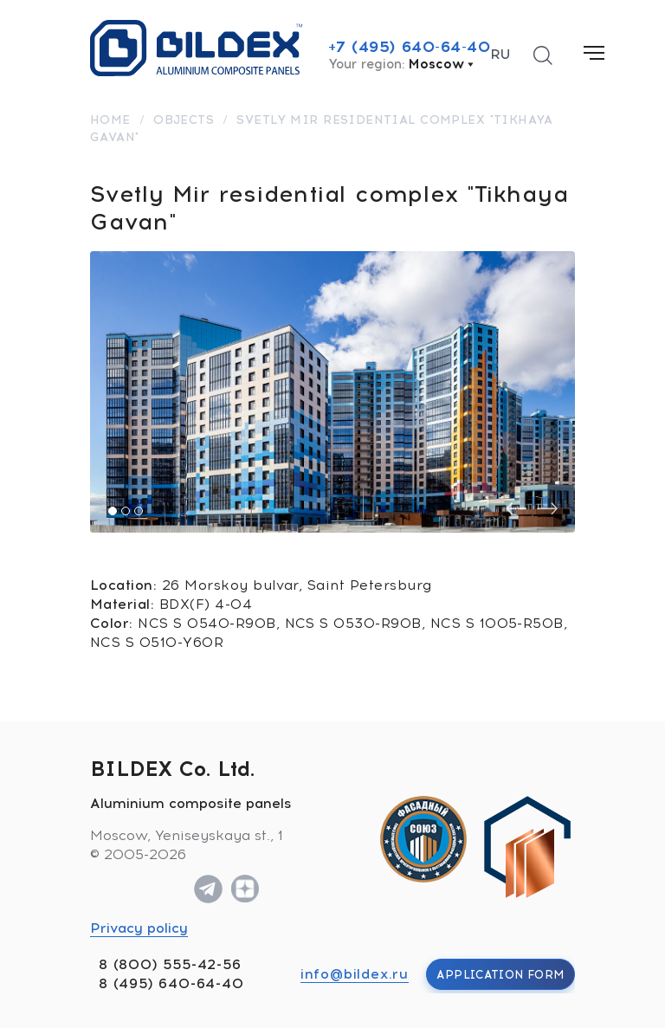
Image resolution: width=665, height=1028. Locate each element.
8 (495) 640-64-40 (171, 983)
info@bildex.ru (354, 974)
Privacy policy (139, 928)
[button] (112, 511)
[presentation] (516, 508)
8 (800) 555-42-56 (170, 964)
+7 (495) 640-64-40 (409, 46)
